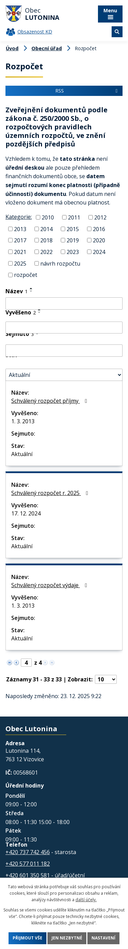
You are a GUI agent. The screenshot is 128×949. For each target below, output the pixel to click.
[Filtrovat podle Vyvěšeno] (64, 328)
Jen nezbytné (67, 938)
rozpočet (25, 275)
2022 (46, 252)
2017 (20, 240)
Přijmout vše (27, 938)
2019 (73, 240)
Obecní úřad (46, 48)
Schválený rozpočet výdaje (50, 585)
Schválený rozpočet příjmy (50, 401)
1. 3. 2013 (22, 421)
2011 (74, 217)
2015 (73, 228)
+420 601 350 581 (27, 875)
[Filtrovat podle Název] (64, 303)
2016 (99, 228)
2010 (48, 217)
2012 (100, 217)
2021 (20, 252)
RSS (87, 90)
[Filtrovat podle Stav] (64, 375)
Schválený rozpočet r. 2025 (50, 493)
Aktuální (21, 454)
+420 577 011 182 (27, 863)
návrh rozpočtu (60, 263)
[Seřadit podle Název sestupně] (31, 291)
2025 (20, 263)
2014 (46, 228)
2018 (46, 240)
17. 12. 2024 (26, 513)
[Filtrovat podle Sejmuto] (64, 350)
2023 (73, 252)
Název (16, 291)
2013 (20, 228)
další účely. (86, 900)
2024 (99, 252)
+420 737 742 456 (27, 852)
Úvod (12, 48)
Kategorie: (18, 217)
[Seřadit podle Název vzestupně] (31, 288)
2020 (99, 240)
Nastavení (103, 938)
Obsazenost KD (34, 31)
